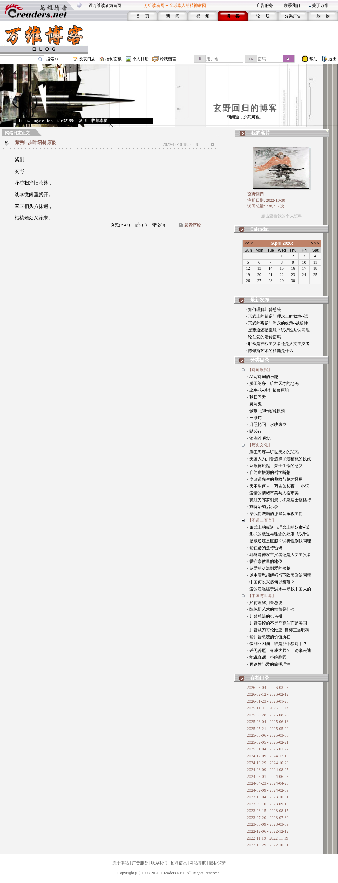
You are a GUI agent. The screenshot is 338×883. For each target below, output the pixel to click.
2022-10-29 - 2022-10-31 (268, 845)
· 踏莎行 (254, 431)
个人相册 (140, 58)
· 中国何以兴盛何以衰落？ (271, 582)
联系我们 (292, 5)
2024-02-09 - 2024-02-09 (268, 790)
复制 (83, 120)
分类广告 (293, 16)
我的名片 (260, 133)
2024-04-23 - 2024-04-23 (268, 783)
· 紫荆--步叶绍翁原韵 (266, 410)
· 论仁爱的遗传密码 (263, 337)
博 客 (233, 16)
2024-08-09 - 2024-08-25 (268, 769)
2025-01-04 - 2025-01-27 (268, 749)
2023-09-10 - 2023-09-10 (268, 804)
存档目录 (259, 677)
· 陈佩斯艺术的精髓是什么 (269, 350)
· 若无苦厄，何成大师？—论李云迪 (279, 650)
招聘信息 (179, 862)
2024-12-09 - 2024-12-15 (268, 756)
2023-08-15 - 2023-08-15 (268, 810)
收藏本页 (99, 120)
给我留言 (168, 58)
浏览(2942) (120, 225)
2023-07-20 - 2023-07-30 (268, 817)
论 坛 (263, 16)
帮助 (313, 58)
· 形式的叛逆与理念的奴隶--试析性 (277, 323)
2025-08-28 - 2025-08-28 (268, 714)
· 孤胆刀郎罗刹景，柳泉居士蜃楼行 (279, 499)
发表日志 (87, 58)
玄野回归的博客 (245, 108)
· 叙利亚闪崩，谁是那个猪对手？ (277, 643)
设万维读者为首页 (105, 5)
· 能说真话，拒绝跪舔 (266, 657)
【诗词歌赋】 (259, 369)
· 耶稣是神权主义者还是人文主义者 (278, 343)
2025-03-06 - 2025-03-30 (268, 735)
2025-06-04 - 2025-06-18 (268, 721)
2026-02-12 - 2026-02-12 (268, 694)
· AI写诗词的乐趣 (262, 376)
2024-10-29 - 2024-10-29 (268, 762)
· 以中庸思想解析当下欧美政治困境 (279, 575)
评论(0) (158, 225)
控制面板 (113, 58)
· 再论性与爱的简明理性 (268, 664)
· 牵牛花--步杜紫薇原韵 (268, 390)
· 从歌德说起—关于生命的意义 (275, 465)
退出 (332, 58)
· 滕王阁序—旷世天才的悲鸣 (273, 383)
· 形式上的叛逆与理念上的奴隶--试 (277, 316)
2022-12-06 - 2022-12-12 (268, 831)
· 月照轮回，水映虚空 (266, 424)
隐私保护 (217, 862)
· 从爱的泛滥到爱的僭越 (268, 568)
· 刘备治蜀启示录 (262, 506)
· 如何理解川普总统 (263, 309)
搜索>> (52, 58)
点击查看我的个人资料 (281, 216)
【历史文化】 (259, 445)
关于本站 (120, 862)
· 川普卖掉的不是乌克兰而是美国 (277, 623)
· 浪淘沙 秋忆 (259, 438)
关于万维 (320, 5)
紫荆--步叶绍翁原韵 (35, 142)
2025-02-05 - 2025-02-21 (268, 742)
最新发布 (259, 299)
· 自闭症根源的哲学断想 (268, 472)
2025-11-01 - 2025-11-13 (267, 708)
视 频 (202, 16)
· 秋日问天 (256, 397)
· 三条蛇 (254, 417)
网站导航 (198, 862)
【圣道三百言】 (261, 520)
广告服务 (265, 5)
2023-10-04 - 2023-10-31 (268, 797)
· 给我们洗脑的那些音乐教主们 (275, 513)
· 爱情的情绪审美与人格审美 (273, 493)
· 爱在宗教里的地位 (264, 561)
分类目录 (259, 360)
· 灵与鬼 (254, 404)
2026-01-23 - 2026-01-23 (268, 701)
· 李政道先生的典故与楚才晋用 (275, 479)
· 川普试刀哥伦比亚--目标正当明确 (278, 630)
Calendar (259, 229)
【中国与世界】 (261, 595)
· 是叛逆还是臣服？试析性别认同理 (278, 330)
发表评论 (192, 225)
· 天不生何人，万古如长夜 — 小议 (278, 486)
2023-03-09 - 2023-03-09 (268, 824)
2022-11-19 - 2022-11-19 (267, 838)
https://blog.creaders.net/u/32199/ (46, 120)
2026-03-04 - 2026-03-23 (268, 687)
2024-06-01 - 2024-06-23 (268, 776)
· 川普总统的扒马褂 (264, 616)
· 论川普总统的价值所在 (268, 636)
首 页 (142, 16)
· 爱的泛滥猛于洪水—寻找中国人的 (279, 588)
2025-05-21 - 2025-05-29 (268, 728)
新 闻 (172, 16)
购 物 (323, 16)
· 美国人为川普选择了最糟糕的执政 (279, 458)
